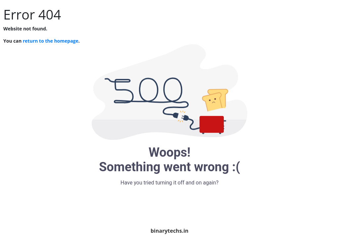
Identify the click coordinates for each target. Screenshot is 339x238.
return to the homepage (50, 41)
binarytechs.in (170, 230)
